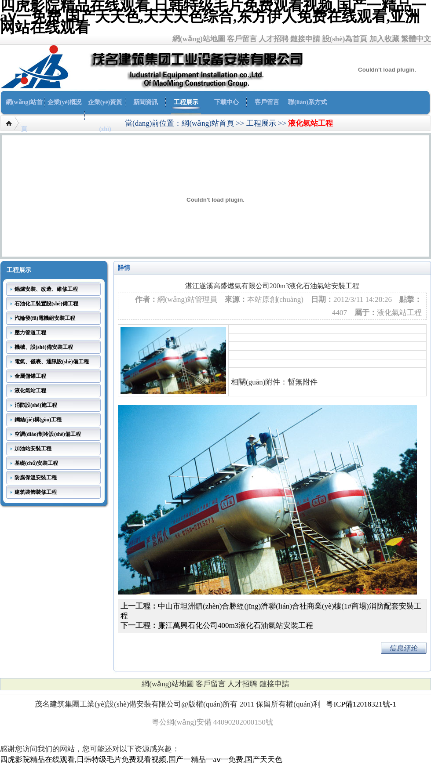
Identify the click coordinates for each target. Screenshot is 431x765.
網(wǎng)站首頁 (24, 115)
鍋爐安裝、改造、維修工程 (46, 289)
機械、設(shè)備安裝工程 (44, 347)
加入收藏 (384, 39)
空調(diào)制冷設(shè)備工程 (48, 434)
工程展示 (186, 102)
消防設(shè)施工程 (36, 405)
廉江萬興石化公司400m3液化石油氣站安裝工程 (235, 625)
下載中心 (226, 102)
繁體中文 (416, 39)
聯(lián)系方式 (307, 102)
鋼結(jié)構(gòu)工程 (38, 420)
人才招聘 (274, 39)
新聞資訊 (145, 102)
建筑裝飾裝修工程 (36, 492)
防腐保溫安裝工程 (36, 478)
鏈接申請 (305, 39)
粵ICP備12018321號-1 (361, 704)
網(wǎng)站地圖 (198, 39)
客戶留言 (242, 39)
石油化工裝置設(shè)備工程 (46, 304)
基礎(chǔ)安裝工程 (36, 463)
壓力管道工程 (30, 333)
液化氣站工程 (310, 123)
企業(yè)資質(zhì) (105, 115)
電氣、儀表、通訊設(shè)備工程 (52, 362)
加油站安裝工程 (33, 449)
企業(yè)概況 (64, 102)
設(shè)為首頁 (345, 39)
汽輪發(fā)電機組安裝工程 (45, 318)
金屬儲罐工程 (30, 376)
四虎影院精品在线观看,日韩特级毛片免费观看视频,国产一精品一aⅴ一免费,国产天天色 (141, 759)
